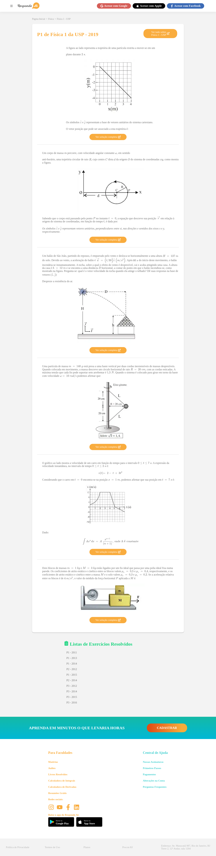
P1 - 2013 (71, 658)
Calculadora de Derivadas (62, 787)
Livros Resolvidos (58, 774)
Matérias (53, 762)
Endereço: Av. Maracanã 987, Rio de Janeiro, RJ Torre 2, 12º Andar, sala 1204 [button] (185, 847)
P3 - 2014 (71, 691)
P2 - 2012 (71, 669)
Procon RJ (127, 847)
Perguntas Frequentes (154, 787)
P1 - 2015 (71, 674)
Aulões (52, 768)
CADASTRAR (167, 728)
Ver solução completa (107, 137)
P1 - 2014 (71, 663)
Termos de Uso (52, 847)
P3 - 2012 (71, 685)
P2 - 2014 (71, 680)
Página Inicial (38, 19)
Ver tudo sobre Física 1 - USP (160, 33)
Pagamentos (149, 774)
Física (51, 19)
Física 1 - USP (64, 19)
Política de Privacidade (17, 847)
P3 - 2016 (71, 702)
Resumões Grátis (57, 793)
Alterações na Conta (154, 780)
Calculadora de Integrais (61, 780)
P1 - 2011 (71, 652)
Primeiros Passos (152, 768)
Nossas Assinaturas (153, 762)
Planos (87, 847)
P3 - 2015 (71, 697)
